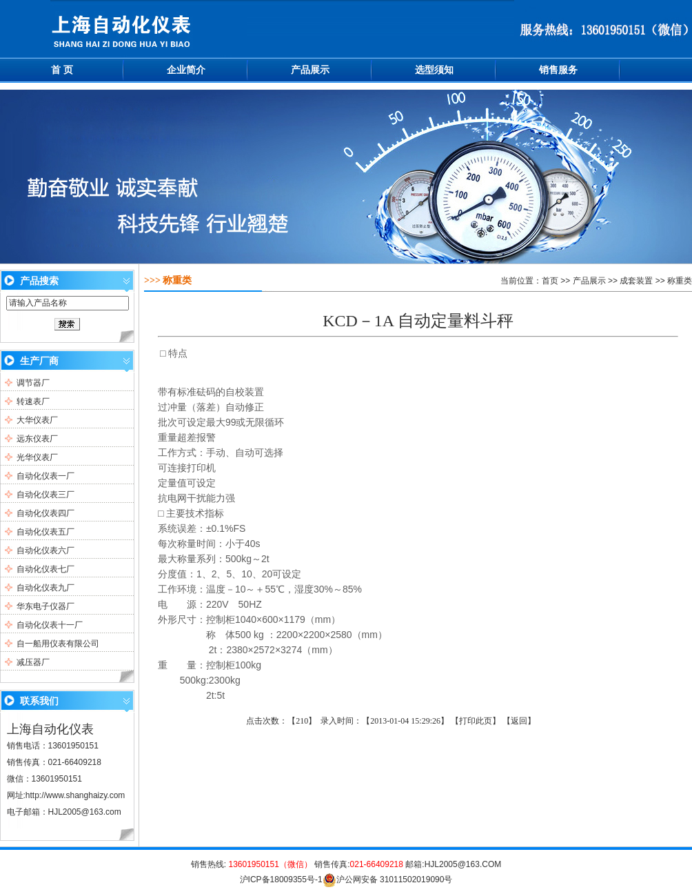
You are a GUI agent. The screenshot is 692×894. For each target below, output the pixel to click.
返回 (519, 721)
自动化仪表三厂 (45, 494)
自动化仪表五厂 (45, 532)
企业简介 (186, 70)
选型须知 (434, 70)
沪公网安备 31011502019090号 (388, 879)
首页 (550, 281)
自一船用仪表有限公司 (58, 643)
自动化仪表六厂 (45, 550)
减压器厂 (33, 662)
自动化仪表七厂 (45, 569)
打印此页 (475, 721)
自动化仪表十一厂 (50, 625)
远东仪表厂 (37, 439)
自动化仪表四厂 (45, 513)
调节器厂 (33, 383)
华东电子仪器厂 (45, 606)
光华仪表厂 (37, 457)
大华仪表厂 (37, 420)
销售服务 (558, 70)
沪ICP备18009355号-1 (281, 879)
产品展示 (310, 70)
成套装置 (636, 281)
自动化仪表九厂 (45, 588)
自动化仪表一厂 (45, 476)
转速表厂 (33, 401)
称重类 (679, 281)
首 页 (62, 70)
